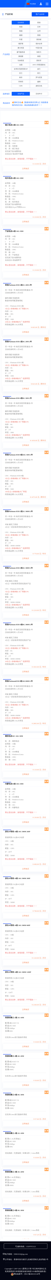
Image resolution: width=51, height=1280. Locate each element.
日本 (39, 27)
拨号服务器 (21, 52)
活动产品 (21, 94)
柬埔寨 (20, 56)
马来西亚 (21, 60)
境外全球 (39, 44)
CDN (20, 86)
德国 (20, 35)
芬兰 (20, 73)
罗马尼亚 (39, 77)
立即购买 (25, 209)
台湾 (39, 31)
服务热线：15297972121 (25, 1246)
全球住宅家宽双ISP (21, 69)
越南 (39, 82)
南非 (20, 77)
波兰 (39, 69)
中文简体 (31, 4)
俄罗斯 (20, 44)
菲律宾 (20, 82)
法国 (20, 65)
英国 (39, 35)
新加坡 (38, 39)
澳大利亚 (21, 48)
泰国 (39, 56)
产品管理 (40, 14)
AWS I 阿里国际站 (38, 65)
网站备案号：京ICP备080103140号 (25, 1274)
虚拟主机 (39, 86)
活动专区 (21, 23)
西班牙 (38, 60)
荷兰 (39, 73)
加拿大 (38, 52)
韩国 (20, 31)
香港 (39, 23)
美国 (20, 27)
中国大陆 (39, 48)
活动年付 (39, 94)
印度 (20, 39)
